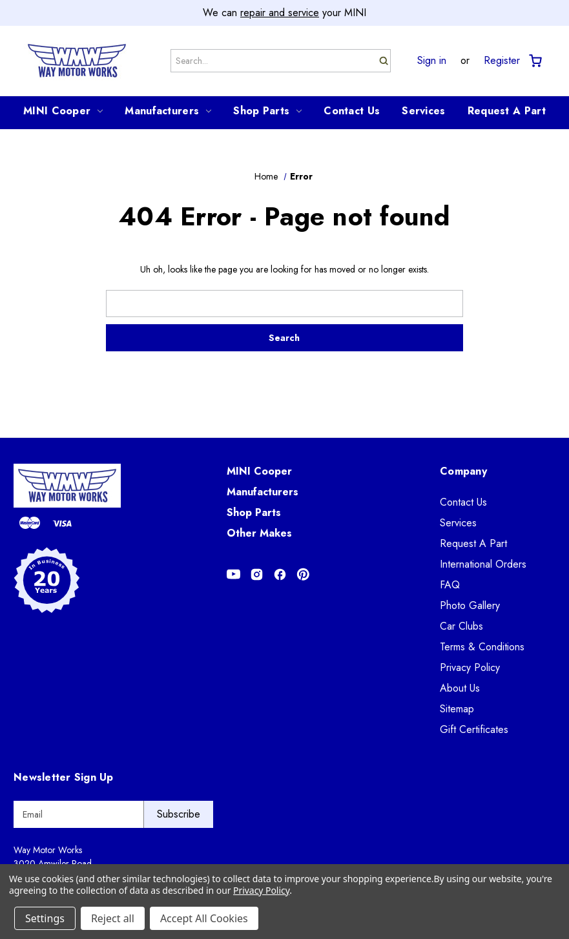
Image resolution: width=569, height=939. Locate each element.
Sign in (431, 61)
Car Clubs (461, 626)
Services (423, 110)
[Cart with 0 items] (534, 61)
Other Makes (259, 533)
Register (502, 61)
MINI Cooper (63, 110)
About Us (460, 688)
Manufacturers (168, 110)
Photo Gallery (470, 605)
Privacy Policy (470, 667)
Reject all (112, 918)
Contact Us (352, 110)
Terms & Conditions (482, 646)
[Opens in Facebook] (280, 574)
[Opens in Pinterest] (303, 574)
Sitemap (457, 708)
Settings (45, 918)
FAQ (450, 584)
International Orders (483, 564)
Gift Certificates (474, 729)
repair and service (279, 12)
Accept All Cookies (204, 918)
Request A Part (507, 110)
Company (463, 471)
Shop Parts (267, 110)
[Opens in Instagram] (257, 574)
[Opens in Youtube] (233, 574)
